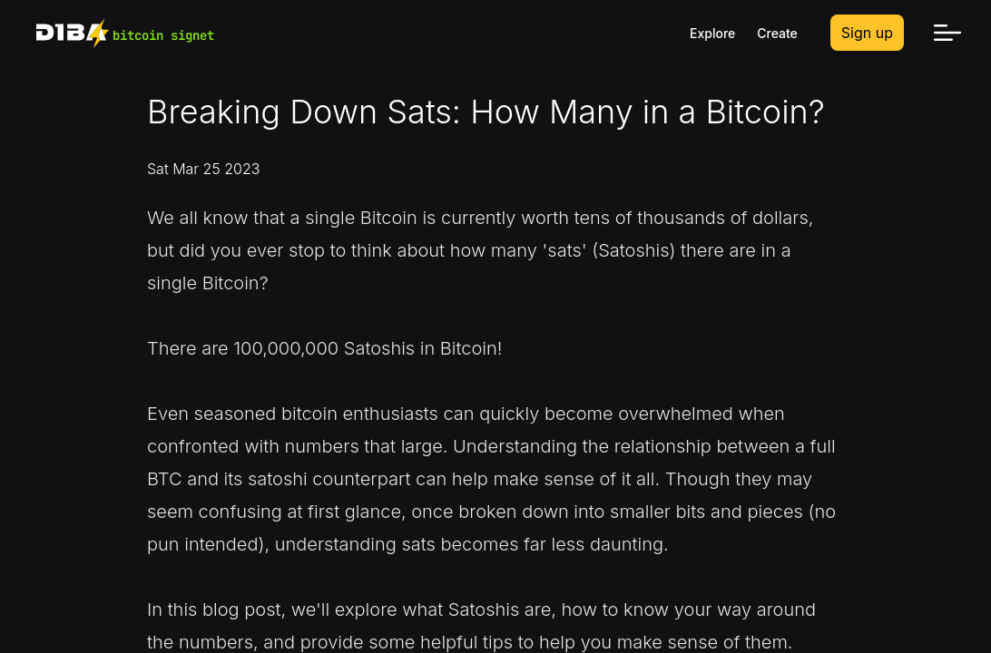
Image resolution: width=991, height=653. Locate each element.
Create (777, 33)
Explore (712, 33)
